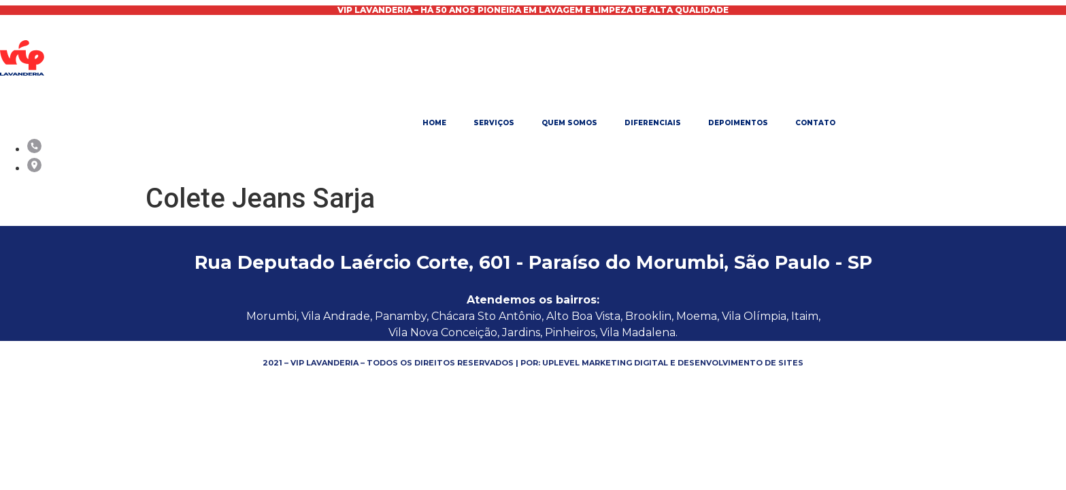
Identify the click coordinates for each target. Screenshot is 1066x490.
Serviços (493, 122)
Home (434, 122)
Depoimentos (738, 122)
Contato (815, 122)
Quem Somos (569, 122)
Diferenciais (652, 122)
